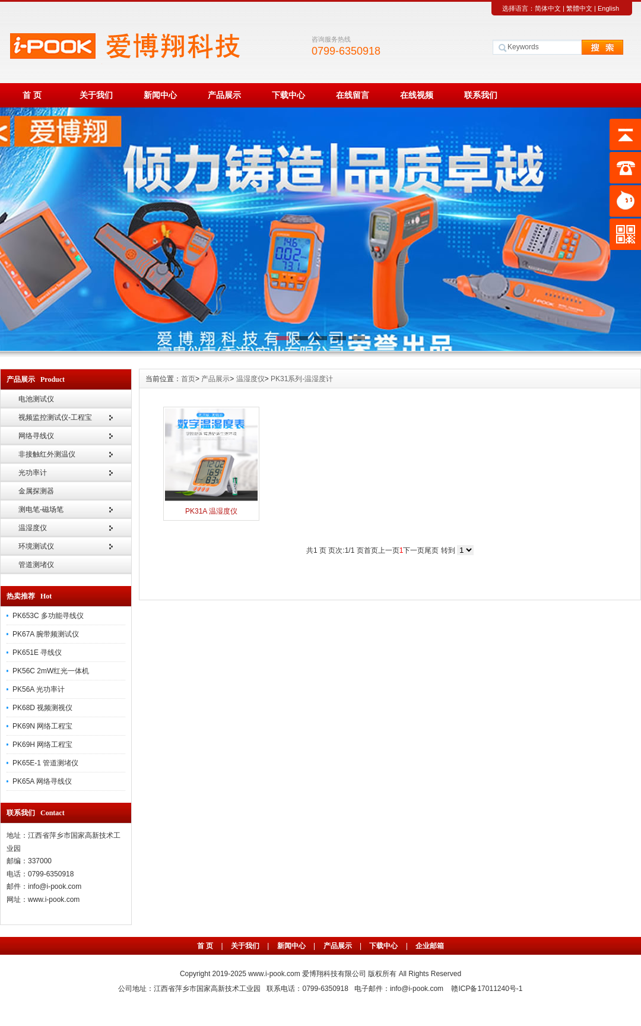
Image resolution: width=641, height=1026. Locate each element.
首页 (188, 379)
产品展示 (224, 95)
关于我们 (96, 95)
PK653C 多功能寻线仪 (48, 616)
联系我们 (480, 95)
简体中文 (548, 8)
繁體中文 (579, 8)
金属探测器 (36, 491)
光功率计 (32, 472)
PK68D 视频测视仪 (42, 708)
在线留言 (352, 95)
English (608, 8)
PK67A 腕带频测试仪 (45, 634)
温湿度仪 (32, 528)
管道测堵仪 (36, 564)
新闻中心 (160, 95)
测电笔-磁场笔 (41, 509)
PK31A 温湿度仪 (211, 511)
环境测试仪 (36, 546)
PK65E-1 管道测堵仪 (45, 763)
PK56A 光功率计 (38, 689)
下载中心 (288, 95)
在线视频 (416, 95)
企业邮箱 (429, 946)
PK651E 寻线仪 (37, 652)
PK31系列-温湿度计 (302, 379)
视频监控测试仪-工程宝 (55, 417)
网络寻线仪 (36, 436)
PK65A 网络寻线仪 (42, 781)
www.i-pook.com (275, 974)
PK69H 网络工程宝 (42, 744)
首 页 (32, 95)
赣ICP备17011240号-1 (486, 988)
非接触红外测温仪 (46, 454)
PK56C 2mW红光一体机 (50, 671)
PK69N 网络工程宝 (42, 726)
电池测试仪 (36, 399)
